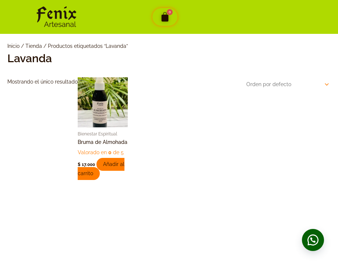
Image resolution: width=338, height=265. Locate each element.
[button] (312, 239)
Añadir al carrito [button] (101, 168)
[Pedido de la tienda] (286, 84)
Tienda (33, 46)
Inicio (13, 46)
